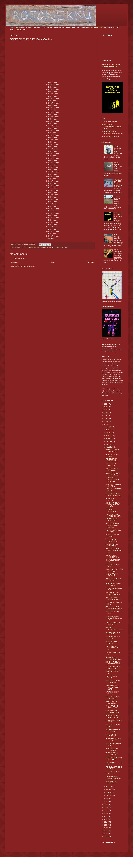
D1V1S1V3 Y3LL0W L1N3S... (112, 535)
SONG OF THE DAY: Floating (113, 642)
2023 (106, 413)
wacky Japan (64, 247)
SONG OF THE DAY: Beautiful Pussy (113, 474)
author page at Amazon (111, 136)
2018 (106, 799)
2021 (106, 418)
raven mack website (110, 122)
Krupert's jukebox (54, 247)
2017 (106, 802)
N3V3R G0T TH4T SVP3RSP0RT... (112, 469)
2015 (106, 807)
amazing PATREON (99, 27)
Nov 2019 (109, 430)
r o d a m (117, 196)
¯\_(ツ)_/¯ (24, 247)
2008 (106, 828)
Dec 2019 (109, 427)
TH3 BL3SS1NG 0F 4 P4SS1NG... (113, 623)
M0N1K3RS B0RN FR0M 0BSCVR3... (114, 485)
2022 (106, 415)
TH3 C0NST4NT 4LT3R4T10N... (112, 460)
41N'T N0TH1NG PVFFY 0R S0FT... (114, 490)
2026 (106, 404)
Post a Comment (18, 258)
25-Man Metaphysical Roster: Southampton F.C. (114, 618)
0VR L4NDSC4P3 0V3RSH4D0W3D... (113, 711)
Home (53, 262)
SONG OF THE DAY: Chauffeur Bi (113, 681)
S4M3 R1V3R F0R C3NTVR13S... (112, 754)
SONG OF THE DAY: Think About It (113, 697)
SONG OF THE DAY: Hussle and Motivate (113, 494)
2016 (106, 805)
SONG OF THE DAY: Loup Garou (113, 772)
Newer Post (14, 262)
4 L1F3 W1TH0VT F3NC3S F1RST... (112, 735)
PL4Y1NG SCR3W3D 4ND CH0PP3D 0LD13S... (113, 525)
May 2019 (109, 447)
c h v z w (117, 235)
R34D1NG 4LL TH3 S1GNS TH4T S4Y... (113, 593)
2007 (106, 831)
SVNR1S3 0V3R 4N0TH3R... (111, 499)
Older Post (90, 262)
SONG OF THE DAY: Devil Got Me (113, 749)
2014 (106, 810)
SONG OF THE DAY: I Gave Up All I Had (113, 716)
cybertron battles (33, 247)
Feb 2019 (109, 792)
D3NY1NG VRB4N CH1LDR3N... (112, 702)
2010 (106, 822)
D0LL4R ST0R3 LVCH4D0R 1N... (112, 556)
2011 (106, 819)
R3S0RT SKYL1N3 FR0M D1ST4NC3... (114, 570)
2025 (106, 407)
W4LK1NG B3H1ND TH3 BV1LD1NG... (114, 579)
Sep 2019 (109, 435)
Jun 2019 (109, 444)
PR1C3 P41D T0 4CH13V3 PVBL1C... (113, 598)
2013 (106, 813)
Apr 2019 (109, 786)
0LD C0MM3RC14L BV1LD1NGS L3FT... (113, 515)
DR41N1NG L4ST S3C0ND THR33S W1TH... (112, 687)
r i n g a (116, 146)
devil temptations (43, 247)
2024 (106, 410)
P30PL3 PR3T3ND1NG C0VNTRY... (113, 740)
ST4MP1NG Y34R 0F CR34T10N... (113, 730)
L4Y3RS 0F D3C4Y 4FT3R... (112, 693)
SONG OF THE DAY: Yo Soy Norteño (114, 758)
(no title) (116, 163)
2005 (106, 837)
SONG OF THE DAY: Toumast (113, 565)
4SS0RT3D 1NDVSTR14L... (112, 510)
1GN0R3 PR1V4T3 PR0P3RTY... (112, 575)
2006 (106, 834)
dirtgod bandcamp (110, 131)
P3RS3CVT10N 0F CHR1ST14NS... (112, 707)
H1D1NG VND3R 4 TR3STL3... (112, 782)
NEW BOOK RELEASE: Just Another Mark (118, 215)
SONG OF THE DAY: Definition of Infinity (113, 663)
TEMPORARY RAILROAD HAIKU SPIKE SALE (113, 479)
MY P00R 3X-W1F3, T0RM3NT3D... (112, 450)
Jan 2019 (109, 795)
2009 (106, 825)
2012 (106, 816)
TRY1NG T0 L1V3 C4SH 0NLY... (118, 181)
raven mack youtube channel (113, 134)
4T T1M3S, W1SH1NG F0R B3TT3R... (113, 667)
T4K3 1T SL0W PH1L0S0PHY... (112, 540)
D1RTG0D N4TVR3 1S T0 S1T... (113, 744)
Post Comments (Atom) (27, 266)
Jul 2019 (109, 441)
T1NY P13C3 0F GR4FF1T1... (111, 464)
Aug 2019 (109, 438)
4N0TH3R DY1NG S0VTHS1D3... (112, 545)
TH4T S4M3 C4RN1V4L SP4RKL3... (114, 531)
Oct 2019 (109, 433)
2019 (106, 424)
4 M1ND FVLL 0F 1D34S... (111, 677)
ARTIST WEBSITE (16, 29)
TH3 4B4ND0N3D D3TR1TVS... (111, 520)
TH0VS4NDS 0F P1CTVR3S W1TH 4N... (113, 648)
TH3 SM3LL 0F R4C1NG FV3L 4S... (114, 768)
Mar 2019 (109, 789)
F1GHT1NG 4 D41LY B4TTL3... (113, 637)
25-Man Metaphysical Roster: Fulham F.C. (113, 777)
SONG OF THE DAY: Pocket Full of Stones (114, 607)
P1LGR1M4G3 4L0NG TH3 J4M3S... (113, 584)
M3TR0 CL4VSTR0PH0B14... (114, 628)
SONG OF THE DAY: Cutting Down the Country (113, 505)
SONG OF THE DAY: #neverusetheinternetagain (114, 550)
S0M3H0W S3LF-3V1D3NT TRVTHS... (114, 658)
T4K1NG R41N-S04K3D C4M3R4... (114, 589)
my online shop (109, 124)
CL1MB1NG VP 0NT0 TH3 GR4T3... (113, 633)
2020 (106, 421)
